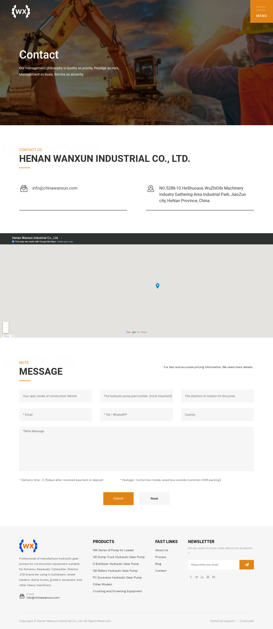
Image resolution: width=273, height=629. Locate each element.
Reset (154, 498)
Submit (118, 498)
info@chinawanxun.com (54, 188)
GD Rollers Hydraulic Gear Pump (115, 571)
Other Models (102, 584)
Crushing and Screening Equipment (117, 591)
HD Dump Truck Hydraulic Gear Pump (119, 557)
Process (160, 557)
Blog (158, 564)
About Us (161, 550)
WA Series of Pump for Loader (113, 550)
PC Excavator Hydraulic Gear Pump (117, 577)
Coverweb (247, 621)
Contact (161, 571)
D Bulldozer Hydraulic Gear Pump (116, 564)
